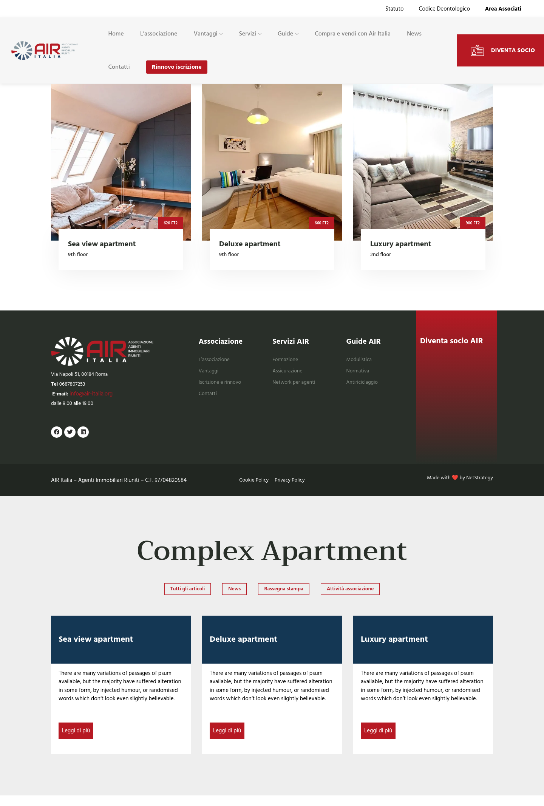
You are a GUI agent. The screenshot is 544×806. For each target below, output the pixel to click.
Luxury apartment (394, 649)
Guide (286, 35)
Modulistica (360, 363)
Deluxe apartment (243, 649)
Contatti (119, 69)
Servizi (248, 35)
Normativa (359, 374)
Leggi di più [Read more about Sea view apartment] (76, 740)
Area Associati (503, 9)
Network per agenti (296, 385)
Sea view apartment (96, 649)
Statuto (394, 9)
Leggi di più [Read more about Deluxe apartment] (227, 740)
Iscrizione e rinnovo (222, 385)
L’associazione (158, 35)
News (415, 35)
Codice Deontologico (444, 9)
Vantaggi (206, 35)
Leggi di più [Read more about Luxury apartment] (378, 740)
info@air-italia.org (92, 399)
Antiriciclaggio (363, 385)
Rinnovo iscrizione (177, 69)
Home (116, 35)
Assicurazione (289, 374)
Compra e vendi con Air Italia (353, 35)
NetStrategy (478, 486)
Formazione (286, 363)
